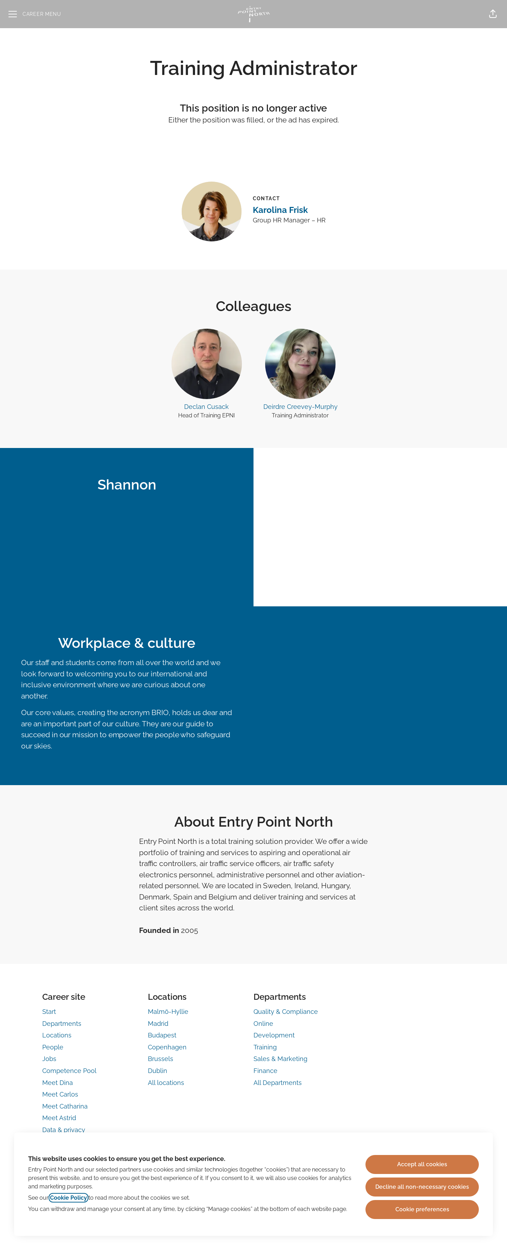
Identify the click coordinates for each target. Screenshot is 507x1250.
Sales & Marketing (280, 1058)
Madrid (158, 1023)
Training (265, 1047)
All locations (166, 1082)
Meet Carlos (60, 1094)
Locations (56, 1035)
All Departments (278, 1082)
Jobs (49, 1058)
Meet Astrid (59, 1118)
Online (263, 1023)
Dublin (157, 1070)
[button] (493, 14)
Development (274, 1035)
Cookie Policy (68, 1197)
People (52, 1047)
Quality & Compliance (286, 1011)
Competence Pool (69, 1070)
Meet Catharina (65, 1106)
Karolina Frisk (280, 210)
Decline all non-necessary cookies (422, 1186)
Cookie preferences (422, 1209)
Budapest (162, 1035)
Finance (265, 1070)
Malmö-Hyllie (168, 1011)
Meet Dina (57, 1082)
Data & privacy (63, 1130)
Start (49, 1011)
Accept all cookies (422, 1164)
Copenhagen (167, 1047)
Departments (61, 1023)
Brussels (160, 1058)
